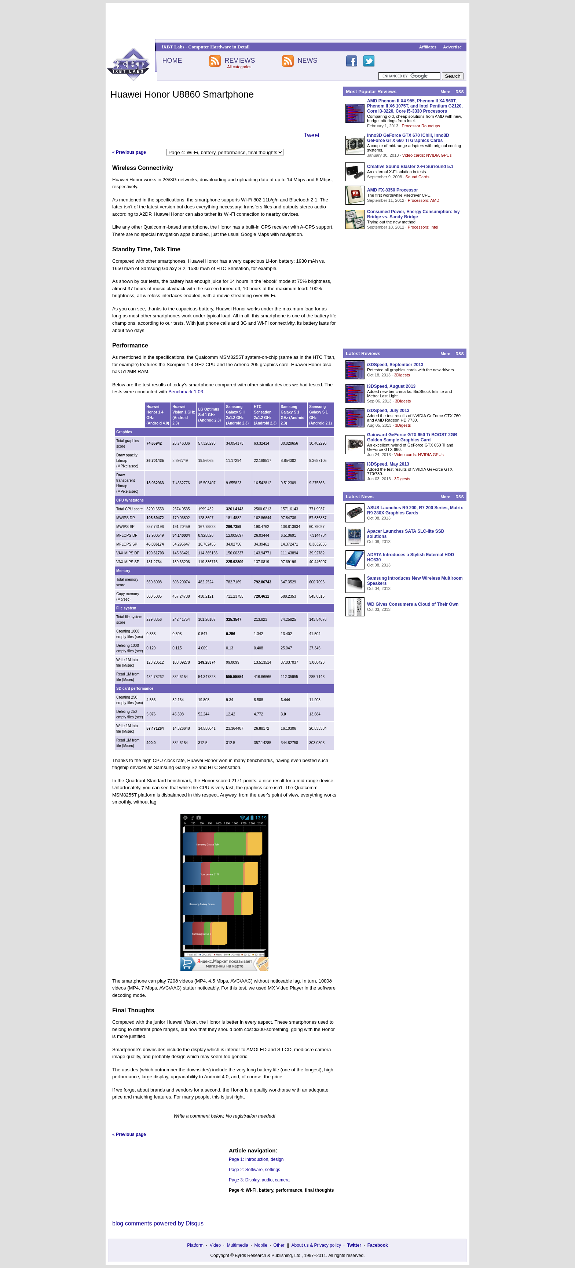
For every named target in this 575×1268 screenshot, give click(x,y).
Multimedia (237, 1245)
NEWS (308, 60)
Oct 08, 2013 (379, 518)
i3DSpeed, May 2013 (388, 464)
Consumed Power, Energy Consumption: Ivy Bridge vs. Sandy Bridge (413, 214)
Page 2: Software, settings (254, 1169)
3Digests (402, 375)
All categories (239, 67)
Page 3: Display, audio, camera (259, 1180)
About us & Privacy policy (316, 1245)
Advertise (452, 47)
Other (279, 1245)
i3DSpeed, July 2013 (388, 410)
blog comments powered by (158, 1223)
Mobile (260, 1245)
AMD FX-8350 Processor (392, 190)
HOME (172, 60)
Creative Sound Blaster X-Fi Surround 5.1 (410, 166)
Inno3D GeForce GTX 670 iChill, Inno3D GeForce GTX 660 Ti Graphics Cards (408, 138)
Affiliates (427, 47)
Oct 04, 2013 (379, 588)
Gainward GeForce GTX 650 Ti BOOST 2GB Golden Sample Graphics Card (412, 437)
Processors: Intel (423, 227)
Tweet (311, 135)
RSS (459, 92)
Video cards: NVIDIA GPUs (427, 155)
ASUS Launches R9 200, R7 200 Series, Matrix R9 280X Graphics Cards (415, 510)
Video (215, 1245)
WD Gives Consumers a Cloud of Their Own (412, 604)
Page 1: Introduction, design (256, 1159)
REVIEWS (239, 60)
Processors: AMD (423, 200)
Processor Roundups (421, 126)
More (445, 92)
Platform (195, 1245)
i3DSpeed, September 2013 (395, 364)
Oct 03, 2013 (379, 609)
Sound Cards (417, 177)
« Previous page (129, 152)
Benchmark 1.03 (185, 391)
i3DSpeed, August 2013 (391, 386)
